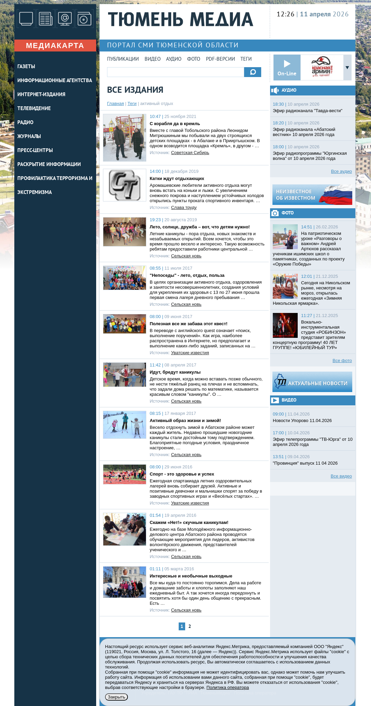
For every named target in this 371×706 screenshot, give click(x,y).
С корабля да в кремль (175, 123)
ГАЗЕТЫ (26, 67)
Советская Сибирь (190, 152)
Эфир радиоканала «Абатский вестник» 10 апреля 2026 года (304, 132)
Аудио (173, 59)
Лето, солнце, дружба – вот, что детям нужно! (200, 226)
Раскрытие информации (49, 165)
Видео (153, 59)
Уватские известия (190, 352)
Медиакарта (55, 45)
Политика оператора (228, 687)
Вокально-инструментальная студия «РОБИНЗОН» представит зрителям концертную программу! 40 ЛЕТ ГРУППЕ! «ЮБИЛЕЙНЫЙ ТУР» (309, 334)
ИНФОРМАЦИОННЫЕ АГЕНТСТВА (54, 81)
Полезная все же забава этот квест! (188, 323)
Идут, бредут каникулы (175, 372)
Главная (115, 103)
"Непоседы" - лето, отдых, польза (187, 275)
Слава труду (184, 207)
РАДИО (25, 123)
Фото (193, 59)
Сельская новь (186, 255)
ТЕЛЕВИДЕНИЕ (34, 109)
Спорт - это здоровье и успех (182, 474)
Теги (246, 59)
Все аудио (341, 171)
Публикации (123, 59)
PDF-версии (220, 59)
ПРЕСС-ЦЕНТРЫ (35, 151)
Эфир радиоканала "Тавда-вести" (307, 110)
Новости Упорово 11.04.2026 (302, 420)
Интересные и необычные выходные (191, 576)
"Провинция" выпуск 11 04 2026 (305, 463)
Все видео (341, 476)
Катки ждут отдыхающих (177, 178)
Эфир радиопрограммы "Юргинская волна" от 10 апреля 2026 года (310, 156)
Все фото (342, 360)
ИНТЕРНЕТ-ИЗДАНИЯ (41, 95)
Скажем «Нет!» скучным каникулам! (189, 522)
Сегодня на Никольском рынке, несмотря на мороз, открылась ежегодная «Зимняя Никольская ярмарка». (311, 293)
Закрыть (116, 697)
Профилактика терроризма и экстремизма (54, 186)
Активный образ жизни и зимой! (185, 420)
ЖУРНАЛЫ (29, 137)
